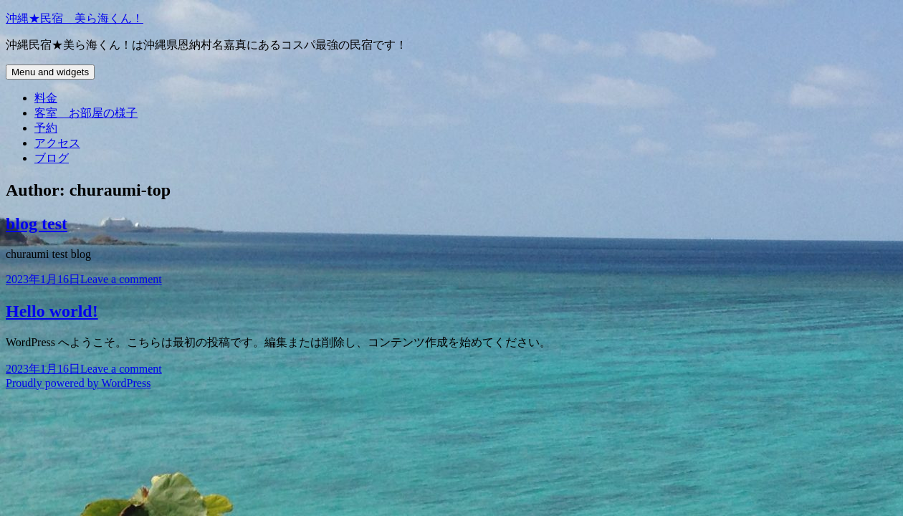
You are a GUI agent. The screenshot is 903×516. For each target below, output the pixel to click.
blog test (36, 223)
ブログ (51, 158)
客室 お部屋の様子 (86, 113)
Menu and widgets (50, 72)
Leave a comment (121, 279)
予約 (45, 128)
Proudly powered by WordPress (78, 383)
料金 (45, 98)
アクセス (57, 143)
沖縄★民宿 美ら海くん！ (74, 18)
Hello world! (52, 311)
